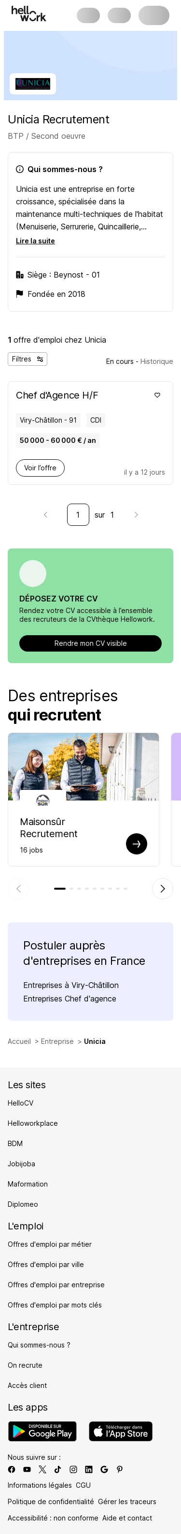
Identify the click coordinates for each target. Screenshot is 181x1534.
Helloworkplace (33, 1123)
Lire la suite (35, 241)
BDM (15, 1143)
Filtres (27, 359)
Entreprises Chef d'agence (69, 998)
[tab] (60, 889)
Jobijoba (21, 1164)
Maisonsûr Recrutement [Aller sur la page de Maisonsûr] (49, 828)
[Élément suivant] (162, 888)
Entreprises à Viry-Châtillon (71, 985)
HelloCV (20, 1103)
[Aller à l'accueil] (29, 13)
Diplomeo (23, 1204)
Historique (156, 361)
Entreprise (57, 1041)
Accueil (19, 1041)
